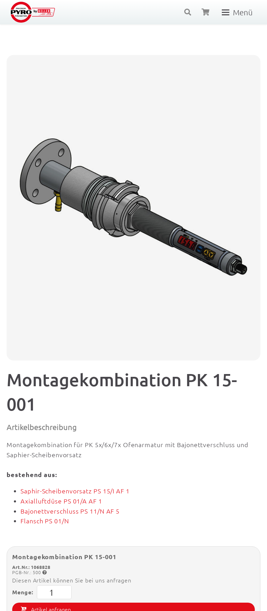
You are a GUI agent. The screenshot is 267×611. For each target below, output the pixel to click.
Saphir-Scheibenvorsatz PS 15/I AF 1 (75, 491)
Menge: (41, 592)
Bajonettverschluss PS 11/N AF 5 (70, 511)
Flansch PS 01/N (45, 521)
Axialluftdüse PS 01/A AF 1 (61, 501)
